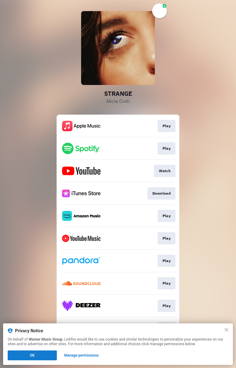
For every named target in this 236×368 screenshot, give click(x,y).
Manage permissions (81, 355)
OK (32, 355)
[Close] (226, 330)
